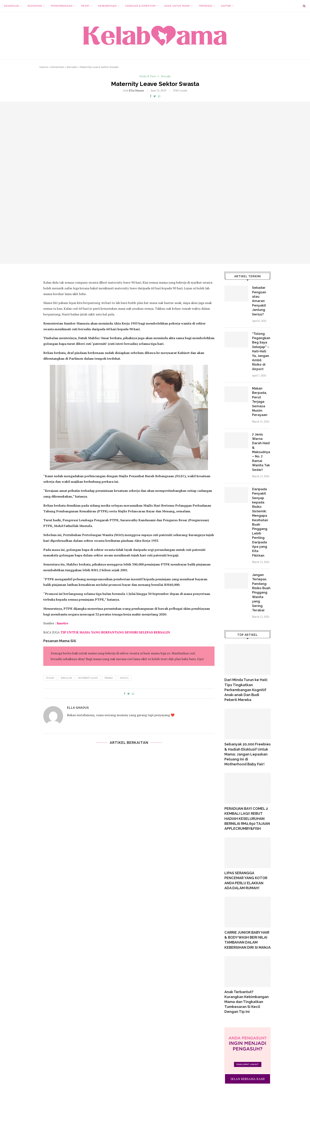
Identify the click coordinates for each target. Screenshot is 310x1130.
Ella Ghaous (136, 90)
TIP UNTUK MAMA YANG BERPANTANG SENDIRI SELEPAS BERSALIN (115, 632)
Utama (43, 67)
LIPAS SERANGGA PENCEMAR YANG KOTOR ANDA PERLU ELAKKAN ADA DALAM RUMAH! (245, 880)
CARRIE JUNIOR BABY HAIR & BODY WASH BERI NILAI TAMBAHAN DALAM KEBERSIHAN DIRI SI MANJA (247, 939)
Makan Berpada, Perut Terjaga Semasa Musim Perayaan (259, 402)
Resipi (85, 5)
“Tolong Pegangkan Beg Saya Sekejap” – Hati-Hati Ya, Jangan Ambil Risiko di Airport (261, 351)
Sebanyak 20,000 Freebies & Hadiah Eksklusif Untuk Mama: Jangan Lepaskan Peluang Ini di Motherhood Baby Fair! (247, 754)
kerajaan (66, 677)
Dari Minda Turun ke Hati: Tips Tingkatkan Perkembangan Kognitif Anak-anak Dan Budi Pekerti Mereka (246, 690)
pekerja (109, 677)
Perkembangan (62, 5)
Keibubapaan (107, 5)
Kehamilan (11, 5)
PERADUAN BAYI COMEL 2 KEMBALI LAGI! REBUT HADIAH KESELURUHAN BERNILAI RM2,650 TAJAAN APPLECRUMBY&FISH (247, 818)
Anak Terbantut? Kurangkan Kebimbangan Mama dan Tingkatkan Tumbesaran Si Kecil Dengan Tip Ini (246, 1002)
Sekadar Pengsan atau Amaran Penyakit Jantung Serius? (259, 301)
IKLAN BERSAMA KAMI (248, 1079)
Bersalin (72, 67)
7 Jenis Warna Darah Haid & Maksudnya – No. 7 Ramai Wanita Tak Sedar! (261, 452)
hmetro (62, 623)
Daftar (226, 5)
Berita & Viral (148, 76)
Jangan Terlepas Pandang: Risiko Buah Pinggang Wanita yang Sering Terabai (261, 592)
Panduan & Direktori (140, 5)
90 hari (50, 677)
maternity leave (88, 677)
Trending (205, 5)
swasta (124, 677)
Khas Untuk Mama (177, 5)
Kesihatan (35, 5)
